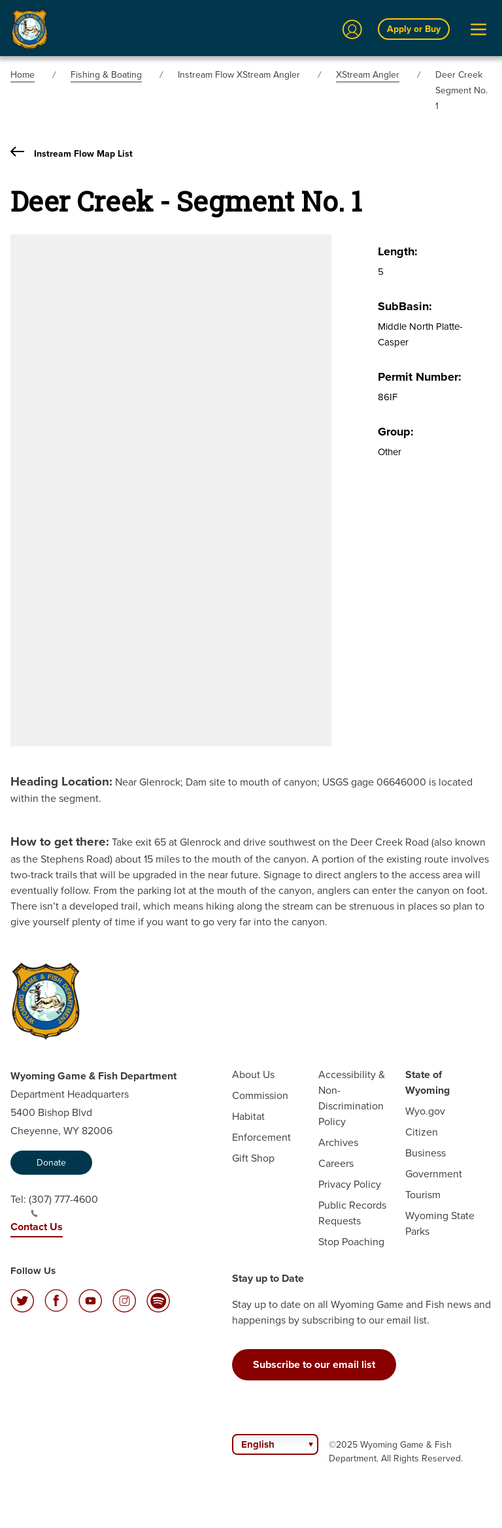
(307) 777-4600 (63, 1205)
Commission (260, 1095)
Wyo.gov (425, 1111)
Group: (396, 431)
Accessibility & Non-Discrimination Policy (351, 1098)
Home (22, 75)
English (258, 1444)
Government (433, 1173)
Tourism (423, 1194)
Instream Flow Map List (71, 153)
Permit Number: (419, 376)
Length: (398, 251)
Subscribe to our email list (314, 1364)
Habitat (248, 1116)
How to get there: (59, 841)
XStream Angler (367, 75)
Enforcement (261, 1137)
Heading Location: (61, 781)
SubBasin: (405, 306)
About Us (253, 1074)
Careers (336, 1163)
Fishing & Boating (106, 75)
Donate (51, 1163)
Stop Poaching (351, 1241)
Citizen (421, 1131)
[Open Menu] (478, 29)
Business (425, 1152)
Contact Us (36, 1226)
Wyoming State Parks (440, 1223)
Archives (338, 1142)
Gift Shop (253, 1158)
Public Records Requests (352, 1213)
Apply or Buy (414, 29)
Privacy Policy (349, 1184)
